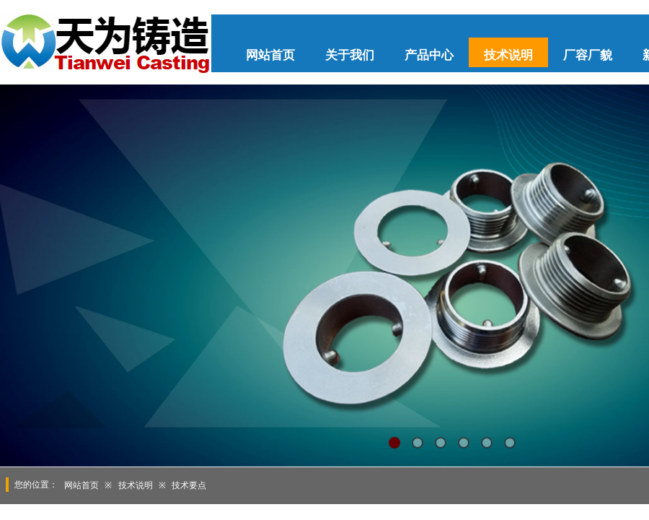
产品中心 (429, 55)
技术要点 (189, 485)
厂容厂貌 (587, 55)
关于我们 (349, 55)
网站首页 (270, 55)
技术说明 (508, 55)
